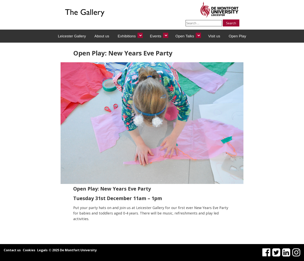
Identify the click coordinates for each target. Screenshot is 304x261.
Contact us (12, 250)
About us (101, 36)
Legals (42, 250)
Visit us (214, 36)
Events (155, 36)
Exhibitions (127, 36)
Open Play (237, 36)
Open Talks (184, 36)
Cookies (29, 250)
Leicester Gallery (72, 36)
